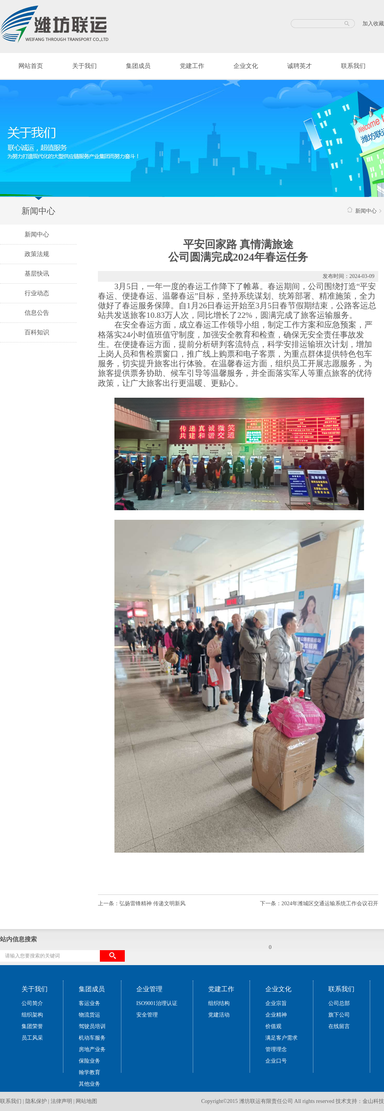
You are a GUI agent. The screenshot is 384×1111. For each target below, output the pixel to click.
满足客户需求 (281, 1038)
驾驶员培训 (92, 1026)
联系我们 (353, 66)
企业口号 (276, 1061)
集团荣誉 (32, 1026)
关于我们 (84, 66)
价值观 (273, 1026)
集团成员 (138, 66)
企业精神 (276, 1015)
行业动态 (37, 293)
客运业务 (89, 1003)
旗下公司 (339, 1015)
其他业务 (89, 1084)
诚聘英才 (299, 66)
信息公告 (37, 312)
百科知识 (37, 332)
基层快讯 (37, 273)
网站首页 (30, 66)
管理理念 (276, 1049)
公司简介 (32, 1003)
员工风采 (32, 1038)
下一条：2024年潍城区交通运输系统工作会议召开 (319, 903)
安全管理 (147, 1015)
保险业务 (89, 1061)
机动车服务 (92, 1038)
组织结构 (219, 1003)
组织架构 (32, 1015)
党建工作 (192, 66)
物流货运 (89, 1015)
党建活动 (219, 1015)
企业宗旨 (276, 1003)
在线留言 (339, 1026)
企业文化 (245, 66)
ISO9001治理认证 (156, 1003)
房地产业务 (92, 1049)
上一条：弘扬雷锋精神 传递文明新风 (141, 903)
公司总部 (339, 1003)
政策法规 (37, 254)
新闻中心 (37, 234)
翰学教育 (89, 1072)
